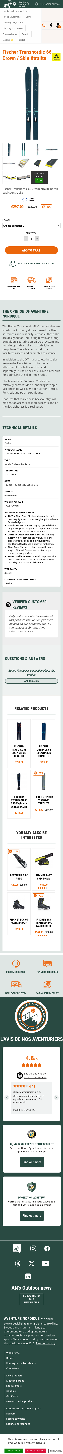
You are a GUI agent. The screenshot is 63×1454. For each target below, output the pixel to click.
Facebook (47, 1248)
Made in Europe (15, 1380)
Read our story (45, 1343)
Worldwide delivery (31, 287)
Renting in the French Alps (21, 1363)
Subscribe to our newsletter (31, 1299)
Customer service (15, 972)
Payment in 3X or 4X (47, 972)
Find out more (32, 1162)
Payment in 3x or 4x (13, 287)
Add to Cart (31, 250)
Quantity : (31, 233)
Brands (10, 1358)
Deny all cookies (35, 1451)
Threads (17, 1263)
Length (6, 220)
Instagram (33, 1248)
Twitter (31, 1263)
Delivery (10, 1413)
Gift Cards (12, 1396)
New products (14, 1375)
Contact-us (12, 1368)
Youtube (45, 1263)
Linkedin (28, 1276)
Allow (39, 180)
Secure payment (15, 1418)
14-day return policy (49, 287)
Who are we (13, 1352)
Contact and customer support (24, 1408)
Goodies (11, 1390)
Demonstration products (20, 1401)
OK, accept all (14, 1451)
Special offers (14, 1385)
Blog (17, 1248)
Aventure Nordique (22, 1318)
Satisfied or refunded (18, 1423)
